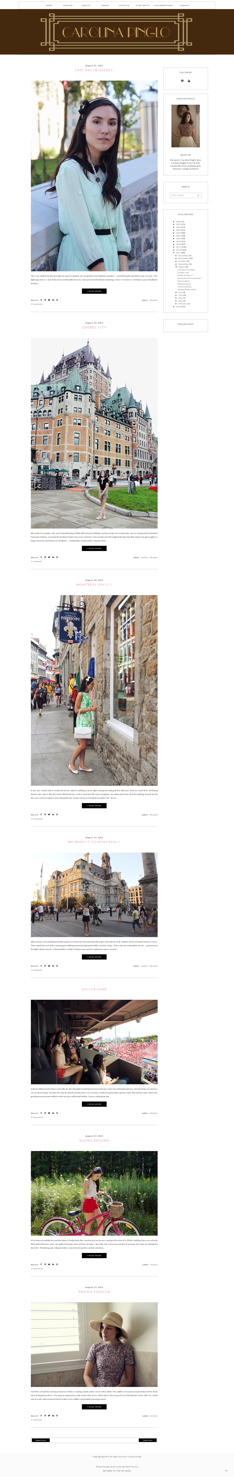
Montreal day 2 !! (94, 584)
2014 (178, 306)
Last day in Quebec (94, 70)
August (181, 267)
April (180, 301)
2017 (178, 247)
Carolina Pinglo (134, 1456)
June (180, 295)
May (180, 298)
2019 (178, 241)
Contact (184, 5)
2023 (178, 230)
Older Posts (147, 1440)
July (180, 292)
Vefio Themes (131, 1466)
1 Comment (36, 561)
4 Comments (37, 1117)
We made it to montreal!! (94, 842)
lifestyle (124, 5)
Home (49, 5)
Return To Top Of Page (117, 1471)
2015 (178, 252)
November (183, 258)
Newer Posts (41, 1440)
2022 (178, 233)
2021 (178, 235)
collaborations (164, 5)
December (183, 255)
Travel (105, 5)
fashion (68, 5)
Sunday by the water (187, 289)
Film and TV (143, 5)
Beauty (87, 5)
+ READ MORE (94, 291)
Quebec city (94, 327)
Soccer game (94, 989)
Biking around (94, 1140)
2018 (178, 244)
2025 (178, 224)
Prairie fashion (94, 1291)
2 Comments (37, 304)
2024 (178, 227)
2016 (178, 250)
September (183, 264)
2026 (178, 221)
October (182, 261)
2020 (178, 238)
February (182, 303)
